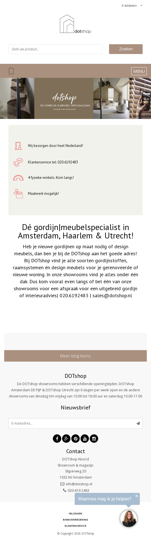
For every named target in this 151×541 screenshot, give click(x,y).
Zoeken (126, 48)
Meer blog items (75, 356)
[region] (82, 511)
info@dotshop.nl (79, 484)
